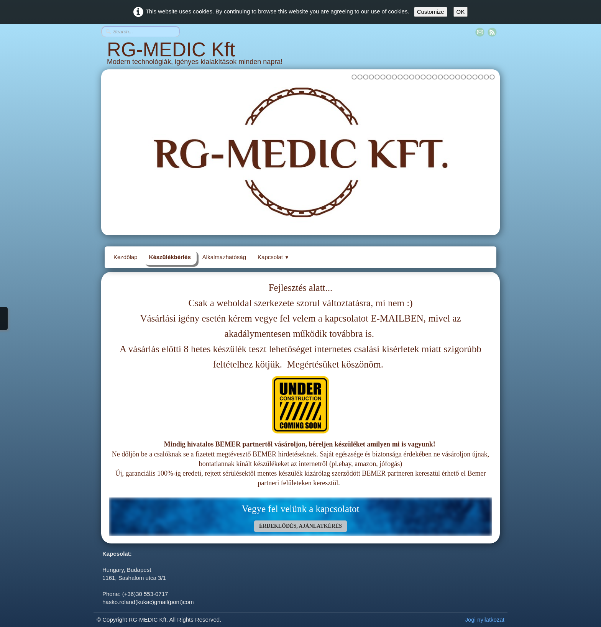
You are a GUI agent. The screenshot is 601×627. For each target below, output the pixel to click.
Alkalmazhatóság (224, 257)
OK (460, 11)
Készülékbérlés (170, 257)
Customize (430, 11)
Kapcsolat (273, 257)
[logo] (300, 55)
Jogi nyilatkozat (484, 619)
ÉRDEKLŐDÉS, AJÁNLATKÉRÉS (300, 526)
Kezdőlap (125, 257)
